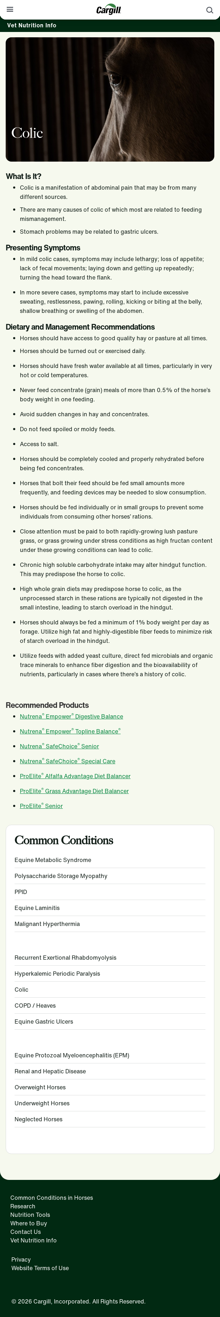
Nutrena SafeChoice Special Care (67, 761)
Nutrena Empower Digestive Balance (71, 716)
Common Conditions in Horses (51, 1197)
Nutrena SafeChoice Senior (59, 746)
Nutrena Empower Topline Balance (70, 731)
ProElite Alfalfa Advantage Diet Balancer (75, 776)
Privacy (21, 1259)
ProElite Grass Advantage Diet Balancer (74, 791)
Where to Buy (28, 1223)
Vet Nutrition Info (31, 25)
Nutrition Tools (30, 1214)
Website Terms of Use (40, 1268)
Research (22, 1206)
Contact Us (25, 1231)
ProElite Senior (41, 806)
